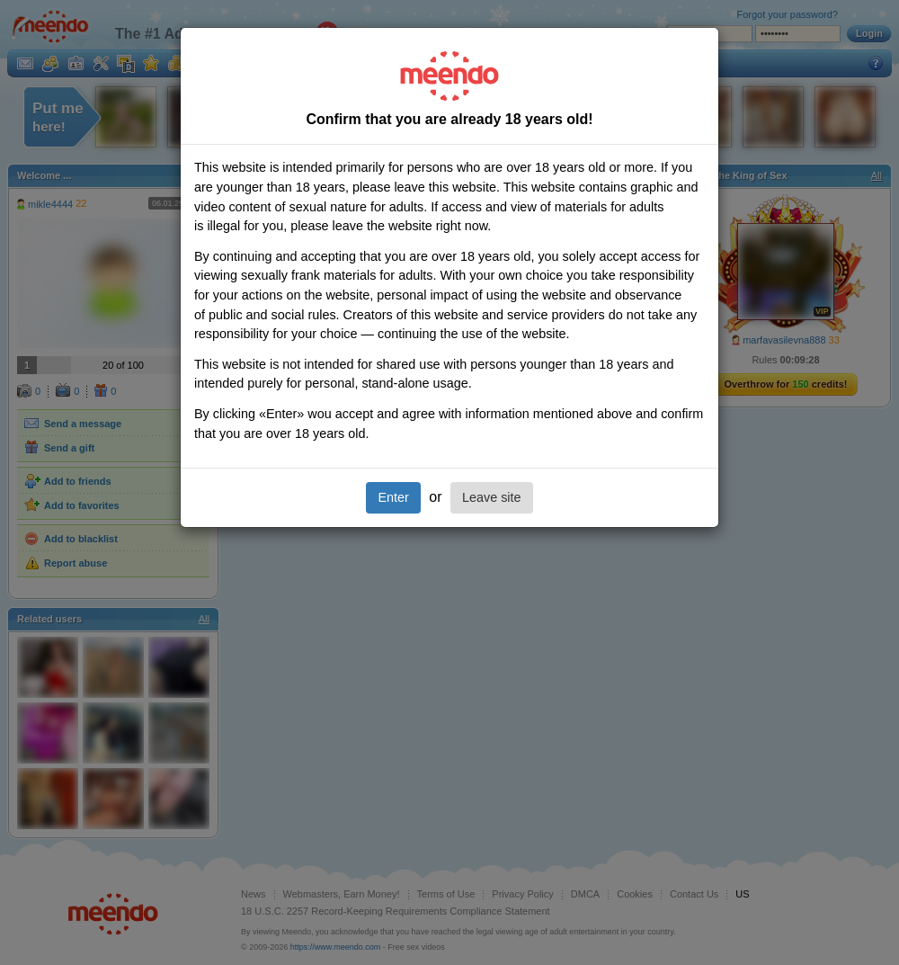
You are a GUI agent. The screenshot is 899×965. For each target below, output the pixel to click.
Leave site (491, 497)
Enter (393, 497)
